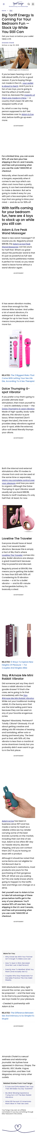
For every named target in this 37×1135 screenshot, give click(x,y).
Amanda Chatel (8, 43)
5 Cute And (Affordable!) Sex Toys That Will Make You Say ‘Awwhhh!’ (19, 1088)
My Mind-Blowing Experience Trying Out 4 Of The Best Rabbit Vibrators (18, 1095)
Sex (11, 11)
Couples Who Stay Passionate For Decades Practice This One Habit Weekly (19, 978)
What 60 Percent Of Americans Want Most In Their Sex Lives (18, 1102)
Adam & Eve (28, 114)
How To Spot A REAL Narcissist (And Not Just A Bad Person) (17, 964)
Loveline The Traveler (12, 555)
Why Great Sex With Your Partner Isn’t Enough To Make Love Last (19, 958)
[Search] (28, 4)
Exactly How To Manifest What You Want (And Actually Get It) (19, 970)
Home (4, 11)
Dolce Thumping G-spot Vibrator (18, 408)
